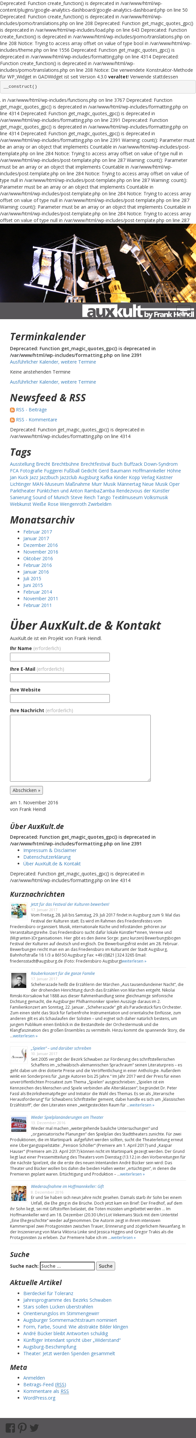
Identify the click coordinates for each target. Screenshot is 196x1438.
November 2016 (40, 552)
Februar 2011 (37, 605)
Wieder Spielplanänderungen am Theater (67, 1117)
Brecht (43, 464)
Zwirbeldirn (99, 504)
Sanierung (20, 497)
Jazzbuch (49, 477)
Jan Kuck (19, 477)
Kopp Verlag (142, 477)
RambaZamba (99, 490)
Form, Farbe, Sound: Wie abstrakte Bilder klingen (75, 1326)
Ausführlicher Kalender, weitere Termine (53, 362)
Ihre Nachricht (41, 710)
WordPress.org (39, 1398)
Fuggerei (53, 470)
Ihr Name (35, 648)
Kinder (120, 477)
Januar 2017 (36, 538)
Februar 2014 (37, 592)
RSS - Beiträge (31, 409)
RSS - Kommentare (36, 419)
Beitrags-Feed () (44, 1384)
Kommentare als (46, 1391)
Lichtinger (20, 484)
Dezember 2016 (40, 545)
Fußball (72, 470)
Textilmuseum (127, 497)
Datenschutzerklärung (47, 857)
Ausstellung (22, 464)
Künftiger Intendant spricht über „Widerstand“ (72, 1340)
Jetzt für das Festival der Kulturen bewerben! (70, 904)
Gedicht (89, 470)
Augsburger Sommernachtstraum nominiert (70, 1320)
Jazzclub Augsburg (79, 477)
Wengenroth (73, 504)
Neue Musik (155, 484)
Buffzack (133, 464)
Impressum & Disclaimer (50, 850)
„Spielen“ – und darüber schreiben (61, 1048)
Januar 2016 (36, 572)
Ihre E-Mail (37, 669)
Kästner (164, 477)
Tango (104, 497)
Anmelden (34, 1378)
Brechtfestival (95, 464)
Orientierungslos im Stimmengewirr (61, 1313)
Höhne (174, 470)
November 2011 (40, 598)
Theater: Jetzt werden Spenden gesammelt (69, 1353)
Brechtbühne (65, 464)
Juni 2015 (33, 585)
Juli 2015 (32, 578)
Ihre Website (25, 689)
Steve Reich (83, 497)
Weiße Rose (46, 504)
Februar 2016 (37, 565)
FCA (14, 470)
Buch (116, 464)
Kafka (106, 477)
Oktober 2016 (38, 558)
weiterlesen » (134, 961)
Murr (97, 484)
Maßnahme (77, 484)
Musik (109, 484)
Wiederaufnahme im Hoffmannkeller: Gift (67, 1186)
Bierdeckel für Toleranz (48, 1293)
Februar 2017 (37, 532)
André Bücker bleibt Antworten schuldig (65, 1333)
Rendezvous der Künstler (143, 490)
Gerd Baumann (114, 470)
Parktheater (22, 490)
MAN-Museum (48, 484)
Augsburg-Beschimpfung (49, 1347)
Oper (174, 484)
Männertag (129, 484)
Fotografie (31, 470)
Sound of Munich (51, 497)
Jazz (34, 477)
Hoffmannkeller (148, 470)
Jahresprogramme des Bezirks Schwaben (67, 1300)
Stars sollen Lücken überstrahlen (58, 1306)
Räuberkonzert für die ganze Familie (63, 973)
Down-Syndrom (161, 464)
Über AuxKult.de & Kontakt (85, 625)
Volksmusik (156, 497)
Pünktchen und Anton (60, 490)
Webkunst (20, 504)
